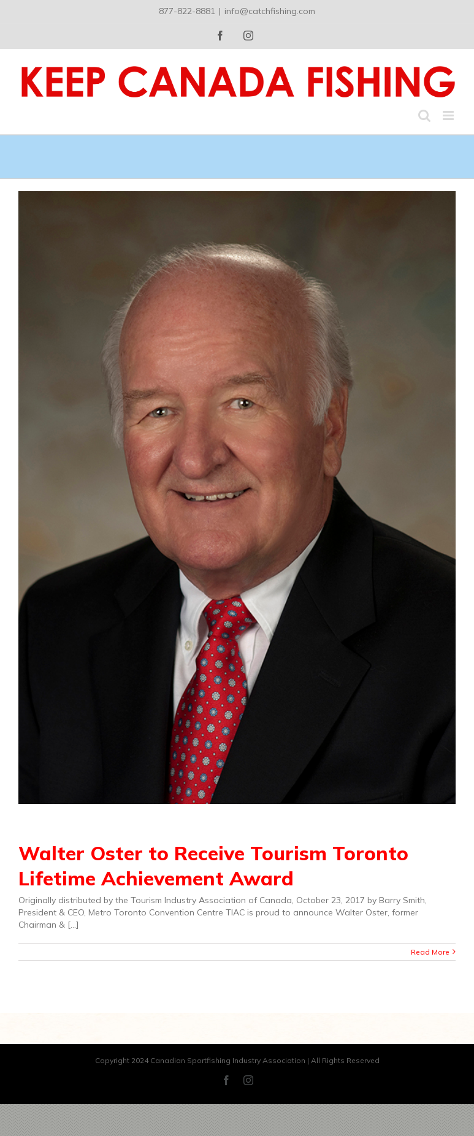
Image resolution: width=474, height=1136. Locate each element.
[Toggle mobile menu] (449, 115)
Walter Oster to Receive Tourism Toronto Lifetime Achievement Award (213, 865)
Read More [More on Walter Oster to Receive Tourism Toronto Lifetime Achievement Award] (430, 951)
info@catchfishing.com (269, 11)
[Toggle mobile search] (424, 115)
